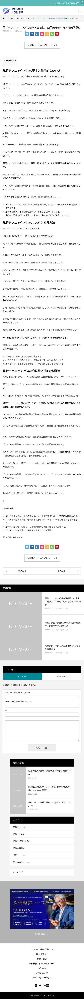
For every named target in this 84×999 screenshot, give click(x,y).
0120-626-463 (73, 3)
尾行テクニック (20, 31)
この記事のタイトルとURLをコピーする (42, 45)
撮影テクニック (20, 855)
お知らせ (42, 968)
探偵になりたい (20, 834)
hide (14, 61)
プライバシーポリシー (42, 978)
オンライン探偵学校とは (42, 949)
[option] (42, 913)
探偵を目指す (19, 848)
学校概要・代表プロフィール (42, 963)
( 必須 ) (17, 692)
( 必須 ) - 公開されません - (18, 701)
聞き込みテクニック (22, 862)
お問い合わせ (42, 973)
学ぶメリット (42, 954)
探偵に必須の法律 (21, 841)
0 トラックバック (61, 677)
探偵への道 (42, 959)
